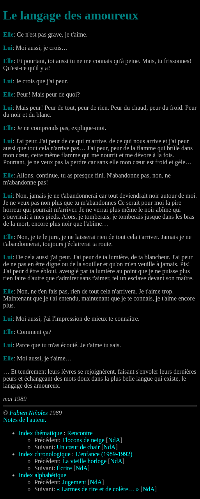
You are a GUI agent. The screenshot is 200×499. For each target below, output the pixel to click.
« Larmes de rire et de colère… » (98, 489)
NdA (114, 440)
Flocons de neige (83, 440)
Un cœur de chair (78, 447)
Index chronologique (45, 454)
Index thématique (40, 433)
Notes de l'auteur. (24, 419)
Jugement (74, 482)
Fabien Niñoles (28, 412)
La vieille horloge (84, 461)
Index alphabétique (42, 475)
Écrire (64, 468)
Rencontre (80, 433)
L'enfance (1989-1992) (103, 454)
